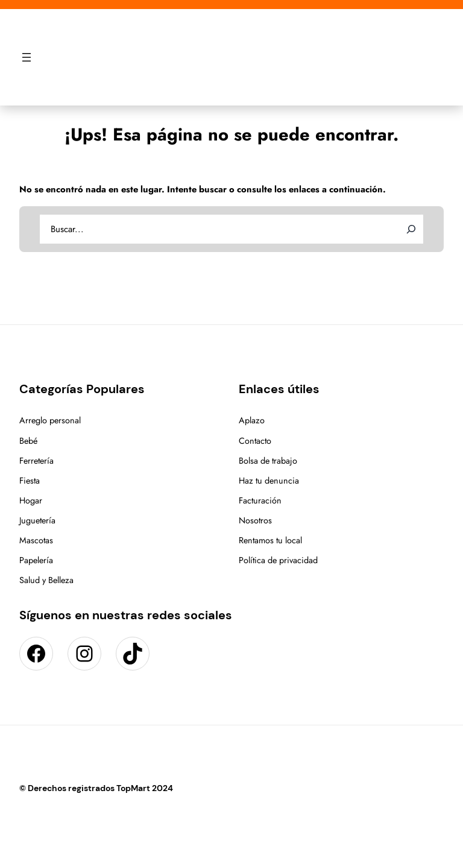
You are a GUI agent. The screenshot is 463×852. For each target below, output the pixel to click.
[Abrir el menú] (26, 57)
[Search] (411, 229)
